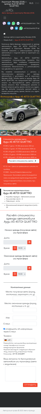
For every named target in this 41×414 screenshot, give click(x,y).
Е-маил (6, 324)
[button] (39, 114)
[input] (15, 242)
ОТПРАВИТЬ (30, 385)
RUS (31, 3)
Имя (8, 318)
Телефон (7, 336)
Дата (7, 238)
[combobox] (8, 340)
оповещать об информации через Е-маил (17, 330)
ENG (37, 3)
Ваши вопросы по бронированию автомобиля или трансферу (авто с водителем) (20, 361)
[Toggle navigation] (5, 18)
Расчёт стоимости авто (23, 161)
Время (7, 248)
